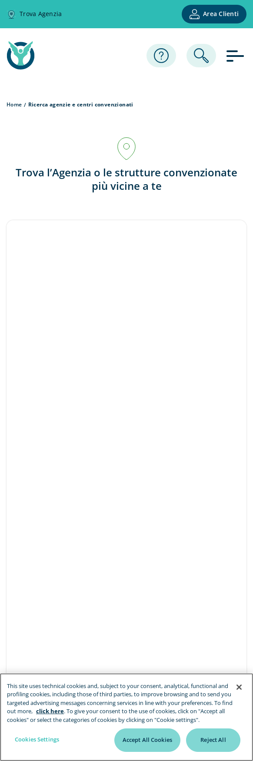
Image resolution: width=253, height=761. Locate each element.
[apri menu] (236, 55)
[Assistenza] (161, 55)
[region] (126, 717)
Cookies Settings (37, 739)
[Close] (239, 687)
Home (14, 104)
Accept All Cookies (147, 740)
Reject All (213, 740)
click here (50, 711)
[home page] (21, 67)
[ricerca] (201, 55)
